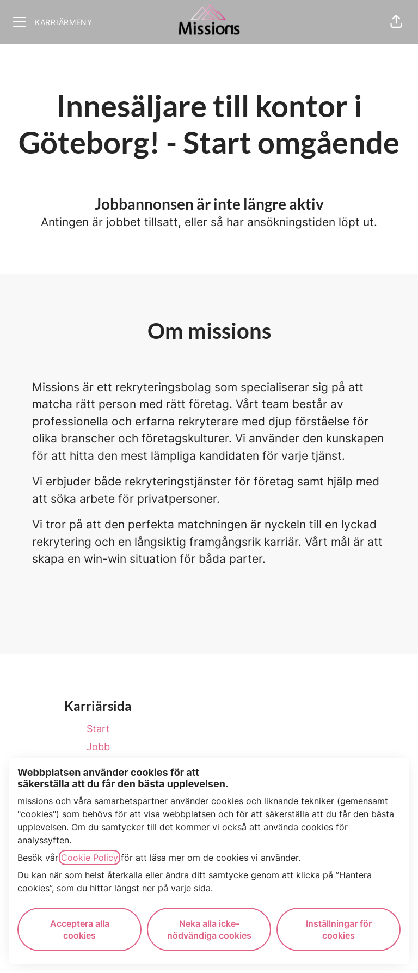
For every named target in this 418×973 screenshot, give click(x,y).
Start (98, 728)
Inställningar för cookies (339, 929)
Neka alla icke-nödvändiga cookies (209, 929)
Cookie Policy (89, 857)
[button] (396, 22)
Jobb (98, 746)
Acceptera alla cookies (79, 929)
